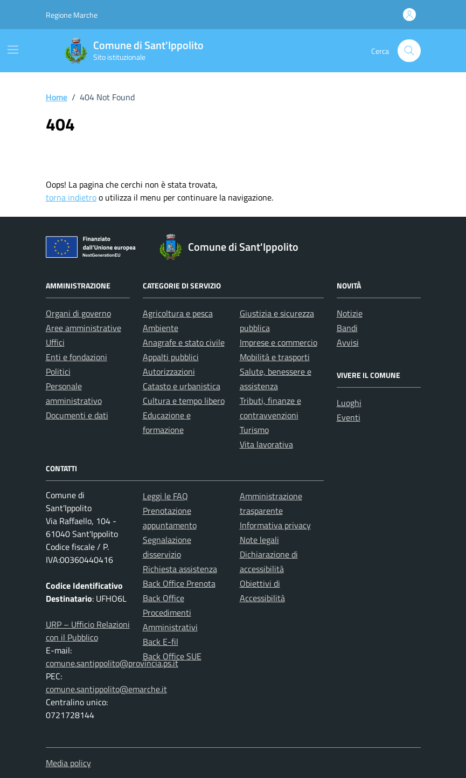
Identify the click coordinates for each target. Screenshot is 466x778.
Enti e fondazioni (76, 356)
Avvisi (348, 342)
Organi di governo (78, 313)
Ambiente (160, 327)
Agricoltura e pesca (178, 313)
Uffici (55, 342)
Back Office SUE (172, 656)
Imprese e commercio (278, 342)
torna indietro (71, 197)
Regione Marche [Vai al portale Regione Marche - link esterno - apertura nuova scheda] (72, 14)
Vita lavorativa (266, 444)
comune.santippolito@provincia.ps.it (112, 663)
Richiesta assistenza (180, 568)
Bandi (347, 327)
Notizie (350, 313)
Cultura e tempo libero (184, 400)
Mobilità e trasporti (275, 356)
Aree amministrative (83, 327)
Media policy (68, 762)
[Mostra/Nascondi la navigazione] (12, 49)
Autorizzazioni (169, 371)
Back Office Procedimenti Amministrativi (170, 612)
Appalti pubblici (171, 356)
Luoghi (349, 402)
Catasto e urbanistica (181, 386)
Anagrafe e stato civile (184, 342)
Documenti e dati (77, 415)
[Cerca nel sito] (409, 51)
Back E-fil (160, 641)
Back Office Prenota (179, 583)
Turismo (254, 429)
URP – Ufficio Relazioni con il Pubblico (88, 631)
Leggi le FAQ (165, 496)
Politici (58, 371)
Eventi (348, 417)
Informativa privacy (275, 525)
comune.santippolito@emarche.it (106, 689)
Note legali (259, 539)
